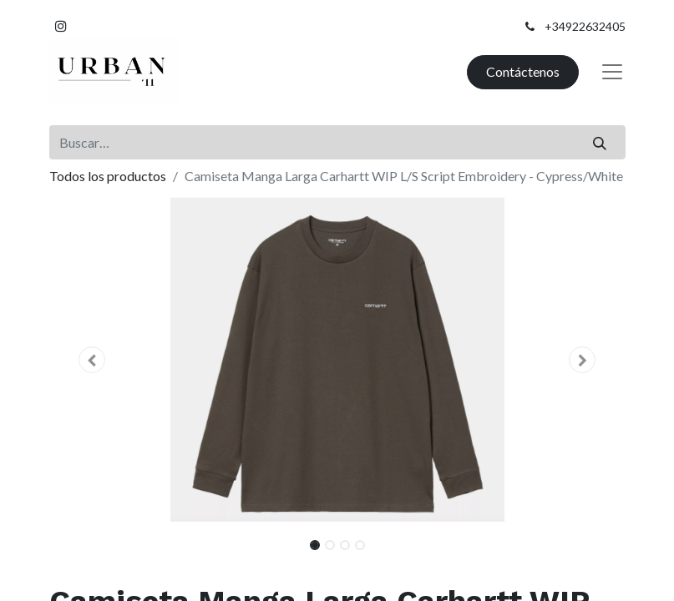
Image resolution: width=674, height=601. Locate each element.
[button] (92, 360)
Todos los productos (107, 176)
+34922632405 (585, 26)
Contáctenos (523, 71)
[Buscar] (599, 142)
